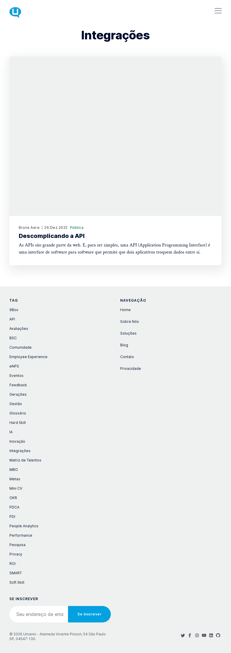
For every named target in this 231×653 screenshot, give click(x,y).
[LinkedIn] (211, 635)
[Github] (218, 635)
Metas (14, 479)
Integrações (19, 451)
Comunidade (20, 347)
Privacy (15, 554)
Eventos (16, 375)
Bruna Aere (29, 227)
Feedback (18, 385)
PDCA (14, 507)
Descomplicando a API (52, 235)
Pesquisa (17, 545)
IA (11, 432)
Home (125, 310)
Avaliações (18, 328)
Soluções (128, 333)
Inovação (17, 441)
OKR (13, 498)
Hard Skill (17, 422)
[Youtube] (204, 635)
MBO (13, 469)
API (12, 319)
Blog (124, 345)
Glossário (17, 413)
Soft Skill (16, 582)
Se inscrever (89, 614)
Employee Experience (28, 357)
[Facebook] (189, 635)
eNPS (14, 366)
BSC (13, 338)
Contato (127, 357)
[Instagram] (197, 635)
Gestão (15, 404)
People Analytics (23, 526)
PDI (12, 516)
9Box (13, 310)
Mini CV (15, 488)
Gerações (18, 394)
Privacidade (130, 368)
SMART (15, 573)
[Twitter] (182, 635)
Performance (20, 535)
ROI (12, 563)
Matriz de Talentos (25, 460)
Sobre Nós (129, 321)
